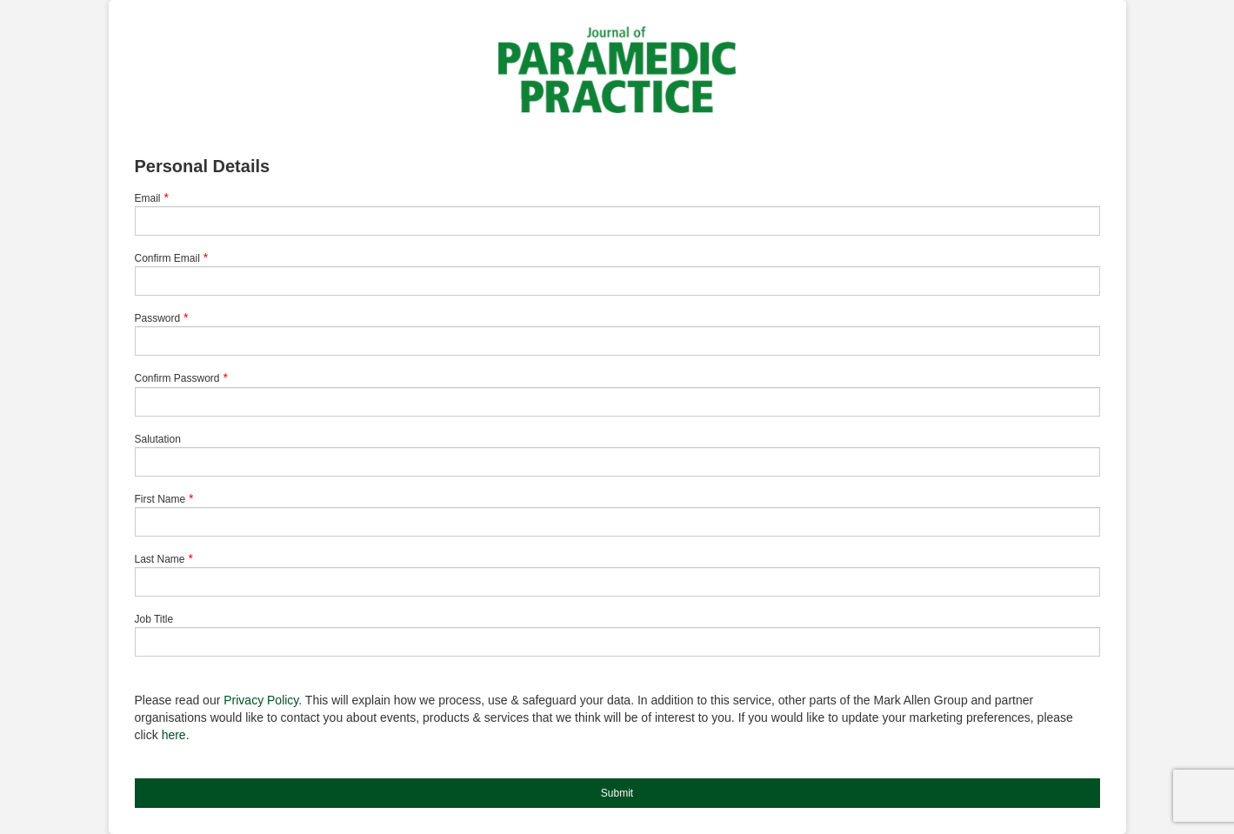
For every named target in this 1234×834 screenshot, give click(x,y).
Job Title (154, 619)
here (174, 735)
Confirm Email (167, 258)
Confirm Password (177, 378)
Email (148, 198)
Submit (617, 793)
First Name (160, 499)
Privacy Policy (260, 700)
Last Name (160, 559)
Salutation (158, 439)
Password (158, 318)
